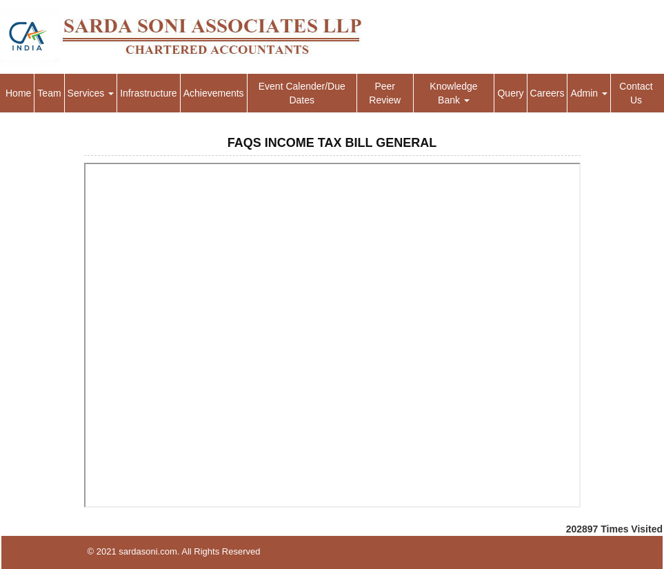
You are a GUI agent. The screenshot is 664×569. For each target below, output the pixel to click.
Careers (547, 93)
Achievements (213, 93)
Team (49, 93)
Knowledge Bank (453, 93)
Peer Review (385, 93)
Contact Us (635, 93)
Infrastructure (148, 93)
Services (91, 93)
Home (18, 93)
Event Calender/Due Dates (302, 93)
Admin (588, 93)
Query (510, 93)
